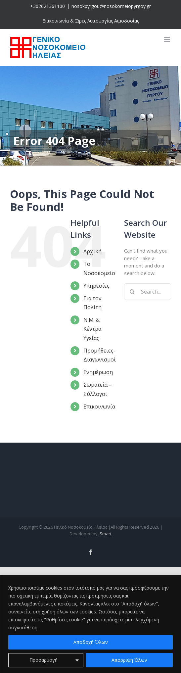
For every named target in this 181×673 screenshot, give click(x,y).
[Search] (132, 291)
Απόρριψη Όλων (129, 660)
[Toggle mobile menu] (167, 39)
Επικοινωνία (99, 406)
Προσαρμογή (43, 660)
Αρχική (92, 251)
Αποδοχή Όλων (90, 642)
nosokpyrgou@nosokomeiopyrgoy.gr (111, 6)
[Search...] (147, 291)
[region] (90, 624)
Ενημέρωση (98, 372)
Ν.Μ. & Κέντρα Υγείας (92, 328)
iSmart (105, 534)
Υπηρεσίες (96, 285)
